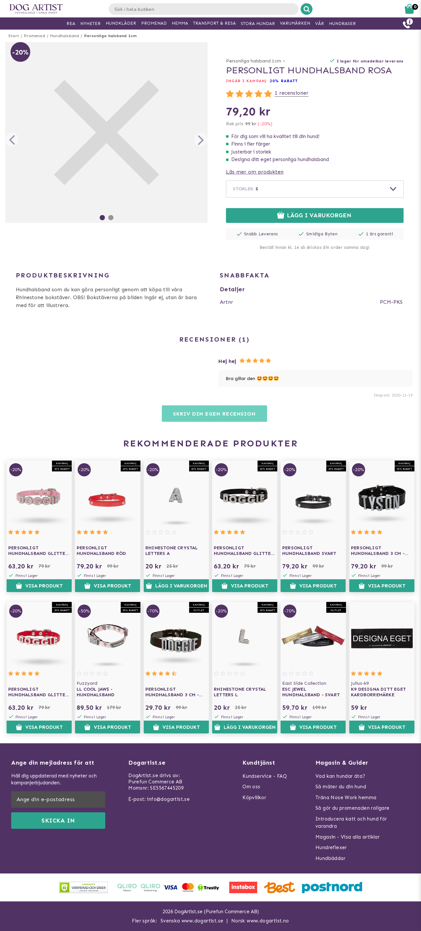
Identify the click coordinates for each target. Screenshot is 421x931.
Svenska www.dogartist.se (192, 921)
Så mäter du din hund (340, 787)
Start (13, 36)
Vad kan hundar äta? (340, 776)
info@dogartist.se (168, 799)
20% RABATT (284, 81)
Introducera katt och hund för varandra (351, 822)
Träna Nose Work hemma (345, 797)
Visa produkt (39, 586)
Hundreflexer (331, 847)
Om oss (251, 787)
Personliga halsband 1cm (110, 36)
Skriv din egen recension (214, 414)
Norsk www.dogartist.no (260, 921)
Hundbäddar (330, 858)
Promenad (34, 36)
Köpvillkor (254, 797)
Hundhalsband (64, 36)
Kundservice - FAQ (264, 776)
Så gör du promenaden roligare (352, 808)
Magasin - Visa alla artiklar (347, 837)
